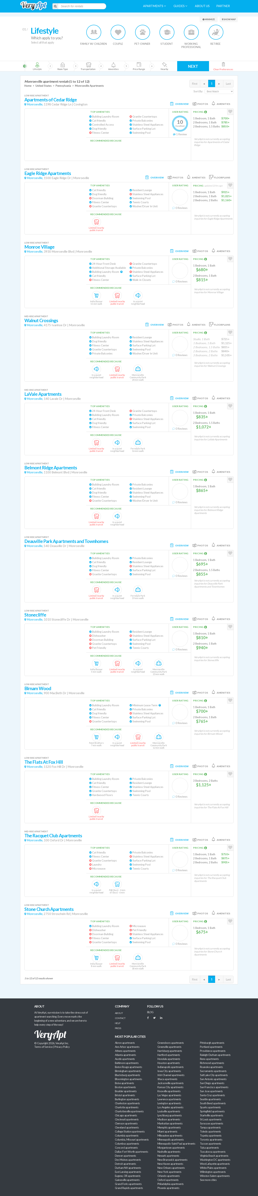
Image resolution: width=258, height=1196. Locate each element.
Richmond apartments (212, 1063)
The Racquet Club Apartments (53, 835)
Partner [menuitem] (223, 6)
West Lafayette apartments (215, 1163)
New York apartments (169, 1171)
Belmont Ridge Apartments (50, 467)
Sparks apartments (210, 1107)
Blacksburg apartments (127, 1075)
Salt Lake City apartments (214, 1075)
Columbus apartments (127, 1143)
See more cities (208, 1179)
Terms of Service (43, 1046)
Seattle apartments (210, 1099)
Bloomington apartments (128, 1079)
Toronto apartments (211, 1139)
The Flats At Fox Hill (43, 762)
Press (118, 1028)
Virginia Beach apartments (214, 1155)
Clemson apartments (126, 1123)
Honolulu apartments (168, 1059)
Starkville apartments (211, 1115)
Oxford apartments (168, 1179)
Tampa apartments (210, 1127)
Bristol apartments (125, 1095)
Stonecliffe (35, 615)
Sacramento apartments (213, 1071)
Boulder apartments (125, 1091)
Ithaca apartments (167, 1079)
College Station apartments (130, 1131)
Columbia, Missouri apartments (132, 1139)
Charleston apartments (127, 1103)
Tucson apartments (210, 1143)
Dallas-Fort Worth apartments (131, 1151)
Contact (120, 1018)
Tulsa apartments (209, 1147)
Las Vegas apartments (169, 1095)
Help (117, 1023)
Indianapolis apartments (170, 1067)
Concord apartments (126, 1147)
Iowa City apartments (169, 1071)
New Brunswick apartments (172, 1159)
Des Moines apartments (128, 1159)
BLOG (150, 1012)
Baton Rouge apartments (128, 1067)
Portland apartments (211, 1046)
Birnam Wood (37, 688)
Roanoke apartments (211, 1067)
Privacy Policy (62, 1046)
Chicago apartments (126, 1115)
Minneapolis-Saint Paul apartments (176, 1143)
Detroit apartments (125, 1163)
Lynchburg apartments (169, 1115)
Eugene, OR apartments (127, 1175)
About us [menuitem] (202, 6)
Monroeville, (35, 104)
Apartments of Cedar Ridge (50, 99)
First (194, 83)
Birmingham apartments (128, 1071)
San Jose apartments (211, 1091)
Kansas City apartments (170, 1087)
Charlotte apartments (126, 1107)
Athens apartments (125, 1050)
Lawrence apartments (169, 1099)
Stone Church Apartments (49, 909)
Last (228, 83)
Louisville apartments (168, 1111)
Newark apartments (168, 1155)
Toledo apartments (210, 1131)
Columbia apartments (126, 1135)
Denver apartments (125, 1155)
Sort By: (198, 91)
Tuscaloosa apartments (213, 1151)
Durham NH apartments (128, 1167)
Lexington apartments (169, 1103)
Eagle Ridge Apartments (47, 173)
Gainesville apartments (127, 1179)
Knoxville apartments (168, 1091)
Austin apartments (125, 1059)
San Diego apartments (212, 1083)
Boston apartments (125, 1087)
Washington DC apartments (215, 1159)
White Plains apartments (213, 1167)
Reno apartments (209, 1059)
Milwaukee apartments (169, 1135)
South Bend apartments (213, 1103)
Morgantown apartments (171, 1147)
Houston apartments (168, 1063)
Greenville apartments (169, 1046)
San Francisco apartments (214, 1087)
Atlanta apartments (125, 1054)
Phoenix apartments (168, 1188)
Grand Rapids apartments (129, 1188)
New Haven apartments (170, 1163)
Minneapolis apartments (170, 1139)
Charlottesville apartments (129, 1111)
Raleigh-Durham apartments (215, 1054)
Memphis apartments (169, 1127)
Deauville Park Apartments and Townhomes (66, 541)
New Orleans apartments (171, 1167)
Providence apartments (213, 1050)
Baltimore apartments (126, 1063)
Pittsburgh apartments (212, 1042)
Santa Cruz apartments (212, 1095)
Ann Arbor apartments (127, 1046)
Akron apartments (125, 1042)
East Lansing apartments (128, 1171)
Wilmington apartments (213, 1171)
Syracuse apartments (211, 1123)
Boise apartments (124, 1083)
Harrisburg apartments (169, 1050)
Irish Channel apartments (170, 1075)
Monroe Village (39, 247)
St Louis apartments (211, 1119)
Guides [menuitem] (180, 6)
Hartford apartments (168, 1054)
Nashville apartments (168, 1151)
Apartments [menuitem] (154, 6)
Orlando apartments (168, 1175)
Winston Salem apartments (215, 1175)
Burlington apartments (127, 1099)
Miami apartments (167, 1131)
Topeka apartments (211, 1135)
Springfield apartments (212, 1111)
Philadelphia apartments (170, 1184)
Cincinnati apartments (127, 1119)
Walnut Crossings (41, 320)
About (119, 1013)
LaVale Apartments (43, 394)
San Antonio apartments (213, 1079)
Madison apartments (168, 1119)
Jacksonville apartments (170, 1083)
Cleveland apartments (127, 1127)
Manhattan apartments (169, 1123)
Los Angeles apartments (170, 1107)
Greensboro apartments (170, 1042)
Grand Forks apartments (128, 1184)
